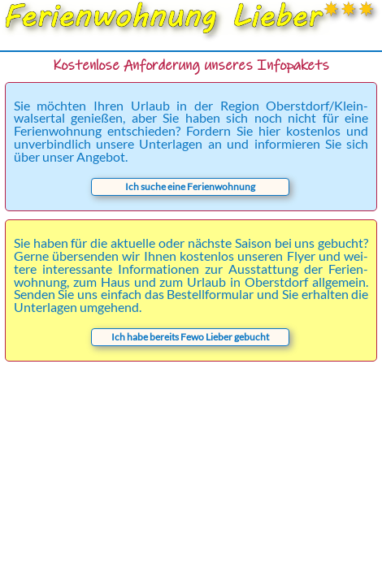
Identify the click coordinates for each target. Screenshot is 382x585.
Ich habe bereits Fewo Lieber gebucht (190, 337)
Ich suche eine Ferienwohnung (190, 186)
